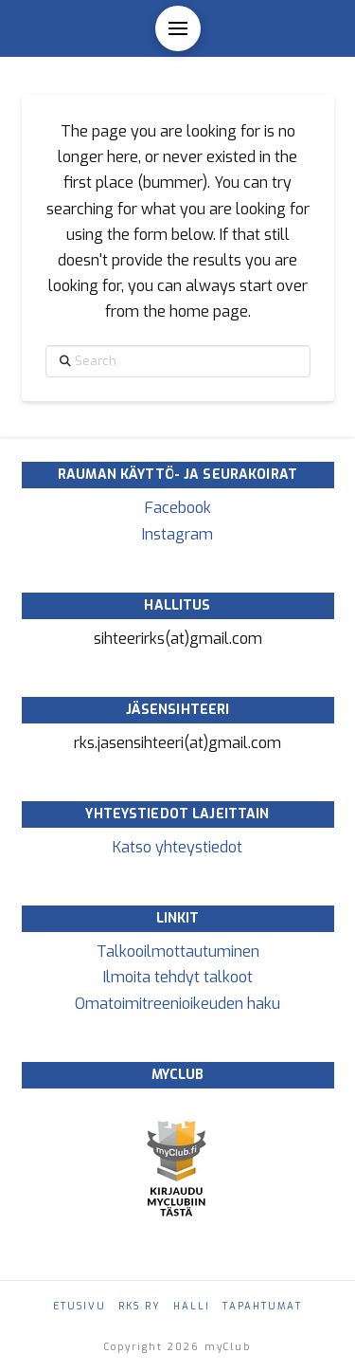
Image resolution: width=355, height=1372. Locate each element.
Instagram (177, 534)
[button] (178, 28)
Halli (191, 1306)
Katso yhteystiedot (177, 847)
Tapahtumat (262, 1306)
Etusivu (79, 1306)
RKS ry (139, 1306)
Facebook (178, 508)
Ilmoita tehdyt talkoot (178, 977)
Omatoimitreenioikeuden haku (177, 1004)
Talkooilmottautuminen (178, 951)
